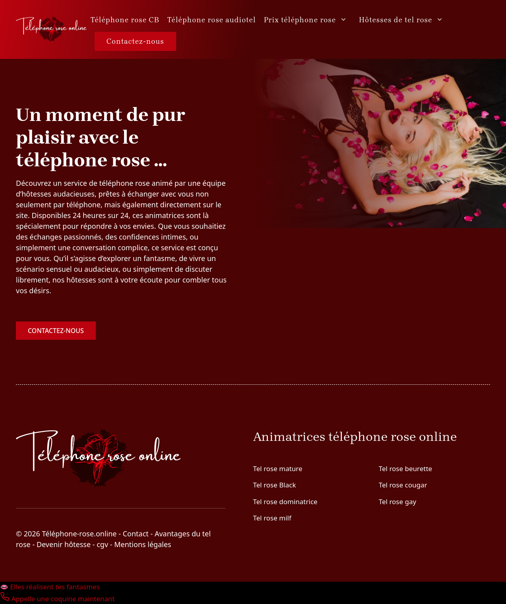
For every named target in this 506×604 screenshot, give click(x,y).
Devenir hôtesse (64, 544)
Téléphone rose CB (125, 20)
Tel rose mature (277, 468)
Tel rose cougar (403, 484)
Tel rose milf (272, 517)
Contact (136, 533)
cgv (102, 544)
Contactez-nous (135, 41)
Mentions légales (142, 544)
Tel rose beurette (405, 468)
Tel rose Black (274, 484)
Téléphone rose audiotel (211, 20)
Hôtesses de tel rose (405, 20)
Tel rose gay (397, 501)
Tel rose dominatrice (285, 501)
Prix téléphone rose (309, 20)
